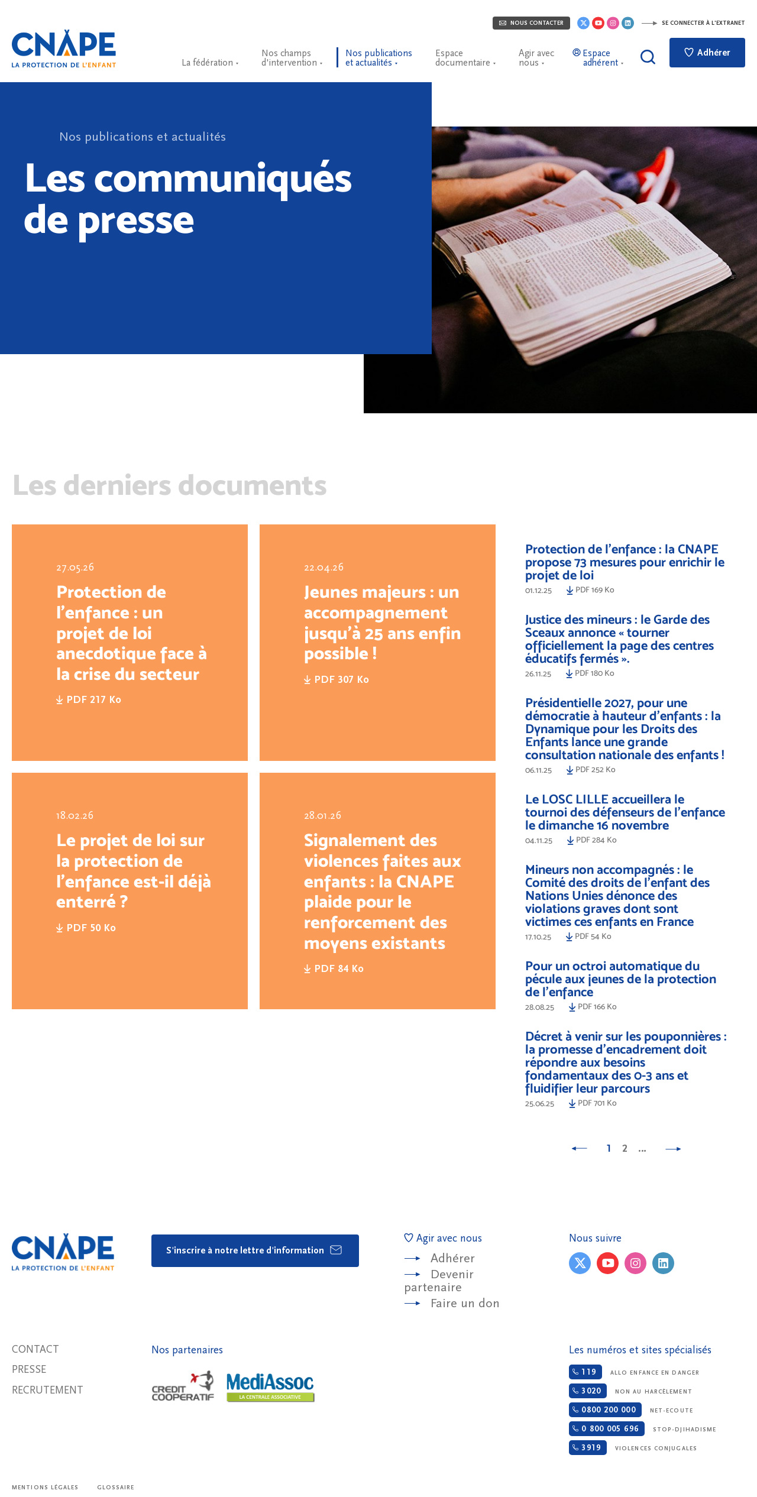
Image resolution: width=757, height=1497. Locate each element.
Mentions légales (45, 1487)
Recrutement (47, 1390)
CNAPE (64, 48)
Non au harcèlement (630, 1390)
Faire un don (465, 1303)
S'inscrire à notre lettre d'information (254, 1250)
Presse (29, 1369)
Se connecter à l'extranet (693, 23)
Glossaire (116, 1487)
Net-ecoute (631, 1409)
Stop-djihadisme (642, 1428)
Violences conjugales (633, 1447)
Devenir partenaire (439, 1281)
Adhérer (707, 52)
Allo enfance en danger (634, 1372)
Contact (35, 1349)
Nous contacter (531, 23)
